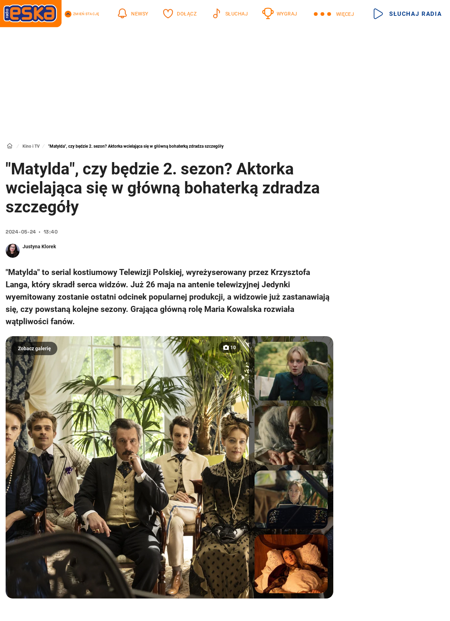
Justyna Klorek (39, 246)
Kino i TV (31, 146)
